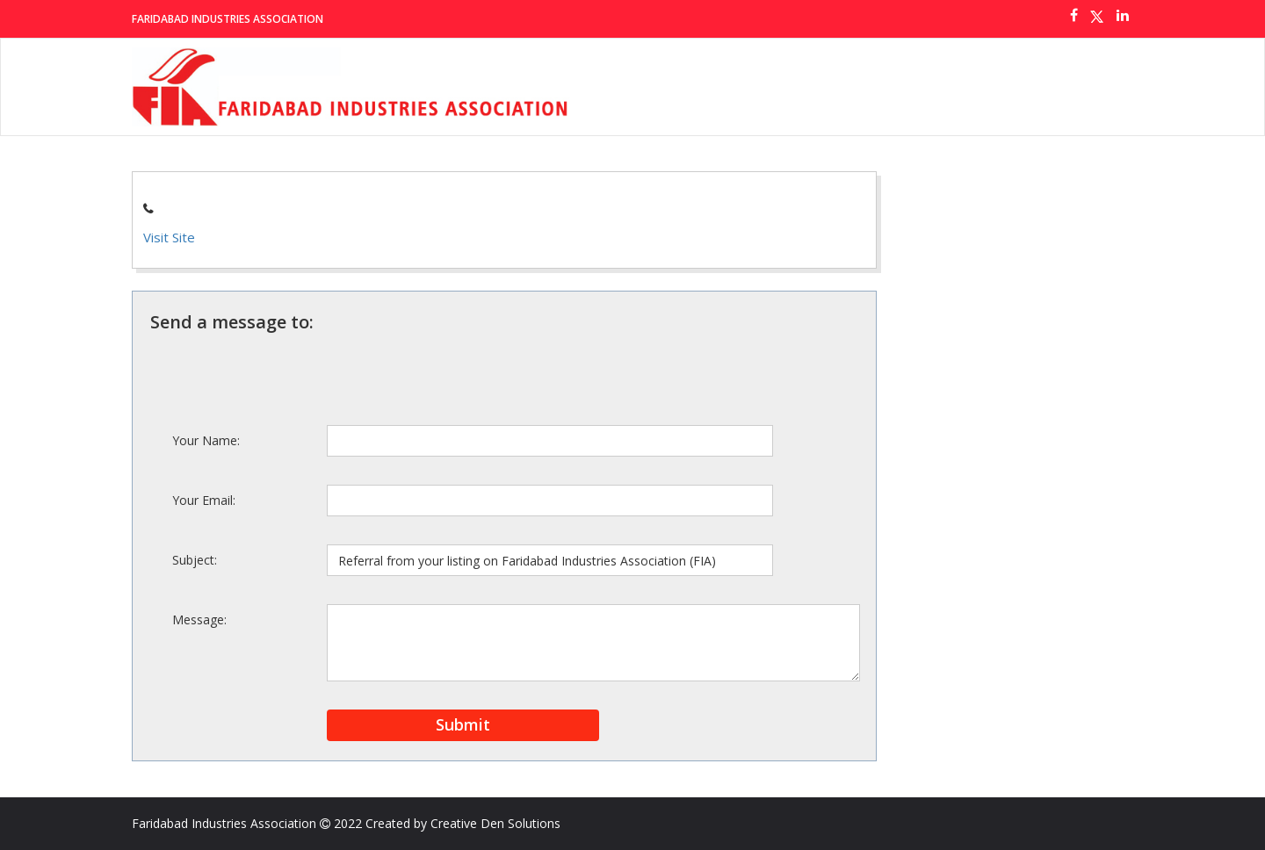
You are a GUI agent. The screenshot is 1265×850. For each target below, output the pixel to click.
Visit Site (169, 237)
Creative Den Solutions (495, 823)
